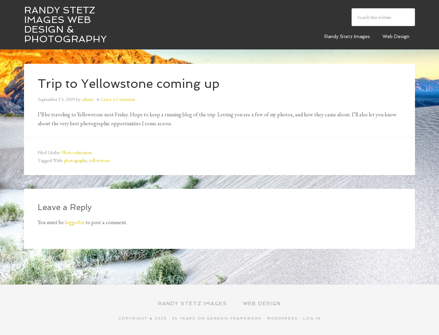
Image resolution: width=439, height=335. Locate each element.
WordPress (282, 318)
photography (75, 160)
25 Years (184, 318)
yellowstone (99, 160)
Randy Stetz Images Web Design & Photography (65, 24)
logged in (74, 222)
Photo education (77, 152)
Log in (312, 318)
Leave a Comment (118, 99)
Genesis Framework (234, 318)
